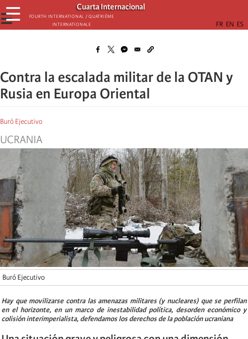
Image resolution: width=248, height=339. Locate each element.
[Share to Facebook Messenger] (124, 49)
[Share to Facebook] (98, 49)
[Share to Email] (137, 49)
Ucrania (21, 140)
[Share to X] (111, 49)
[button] (150, 49)
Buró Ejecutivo (21, 121)
